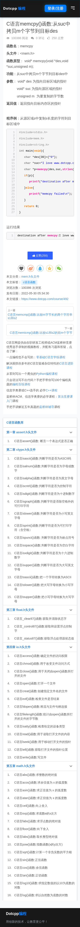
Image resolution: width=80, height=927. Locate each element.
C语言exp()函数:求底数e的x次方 (35, 813)
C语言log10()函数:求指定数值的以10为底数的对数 (44, 885)
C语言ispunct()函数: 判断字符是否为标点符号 (44, 537)
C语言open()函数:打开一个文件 (35, 683)
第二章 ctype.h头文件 (21, 449)
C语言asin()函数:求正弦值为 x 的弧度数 (40, 790)
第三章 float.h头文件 (20, 610)
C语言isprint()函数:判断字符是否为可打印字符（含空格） (43, 528)
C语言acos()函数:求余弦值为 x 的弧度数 (41, 782)
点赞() (40, 255)
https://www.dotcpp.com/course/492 (44, 299)
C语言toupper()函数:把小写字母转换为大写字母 (44, 599)
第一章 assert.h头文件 (21, 432)
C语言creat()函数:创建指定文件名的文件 (41, 691)
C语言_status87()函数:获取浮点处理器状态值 (44, 638)
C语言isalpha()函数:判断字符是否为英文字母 (44, 478)
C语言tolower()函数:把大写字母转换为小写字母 (44, 587)
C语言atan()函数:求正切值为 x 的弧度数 (40, 798)
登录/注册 (55, 8)
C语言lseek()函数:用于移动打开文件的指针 (42, 742)
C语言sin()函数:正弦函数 (30, 860)
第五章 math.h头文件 (20, 766)
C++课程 (51, 390)
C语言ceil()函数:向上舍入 (31, 805)
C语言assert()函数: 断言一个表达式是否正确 (43, 441)
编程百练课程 (21, 384)
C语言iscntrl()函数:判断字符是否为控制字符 (43, 486)
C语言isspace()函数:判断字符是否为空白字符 (44, 545)
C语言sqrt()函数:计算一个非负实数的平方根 (43, 852)
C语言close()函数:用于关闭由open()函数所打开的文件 (44, 673)
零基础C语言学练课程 (50, 357)
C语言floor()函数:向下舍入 (31, 829)
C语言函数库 (14, 422)
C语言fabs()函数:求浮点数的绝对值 (37, 821)
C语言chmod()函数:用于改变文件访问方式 (42, 663)
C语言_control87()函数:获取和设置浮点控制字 (43, 628)
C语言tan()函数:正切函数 (30, 875)
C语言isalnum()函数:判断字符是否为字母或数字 (44, 468)
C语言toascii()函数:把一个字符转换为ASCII (42, 577)
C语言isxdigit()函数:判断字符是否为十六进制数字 (43, 555)
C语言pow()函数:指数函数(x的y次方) (38, 844)
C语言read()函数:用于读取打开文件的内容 (42, 734)
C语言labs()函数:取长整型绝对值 (36, 836)
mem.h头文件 (30, 276)
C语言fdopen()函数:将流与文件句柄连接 (40, 706)
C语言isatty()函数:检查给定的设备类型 (39, 726)
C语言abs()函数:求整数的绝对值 (35, 774)
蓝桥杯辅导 (46, 407)
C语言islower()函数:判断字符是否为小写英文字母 (43, 516)
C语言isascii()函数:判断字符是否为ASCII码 (42, 458)
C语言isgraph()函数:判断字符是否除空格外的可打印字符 (44, 503)
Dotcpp (14, 8)
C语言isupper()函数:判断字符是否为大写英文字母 (44, 567)
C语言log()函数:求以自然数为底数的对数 (41, 895)
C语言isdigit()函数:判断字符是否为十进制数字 (44, 493)
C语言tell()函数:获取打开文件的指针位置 (41, 749)
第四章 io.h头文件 (18, 647)
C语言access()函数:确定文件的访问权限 (40, 656)
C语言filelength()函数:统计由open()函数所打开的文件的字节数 (43, 716)
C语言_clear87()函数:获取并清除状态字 (40, 618)
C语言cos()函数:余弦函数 (31, 867)
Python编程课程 (47, 373)
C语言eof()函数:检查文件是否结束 (36, 699)
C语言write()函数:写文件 (30, 757)
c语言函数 (29, 282)
